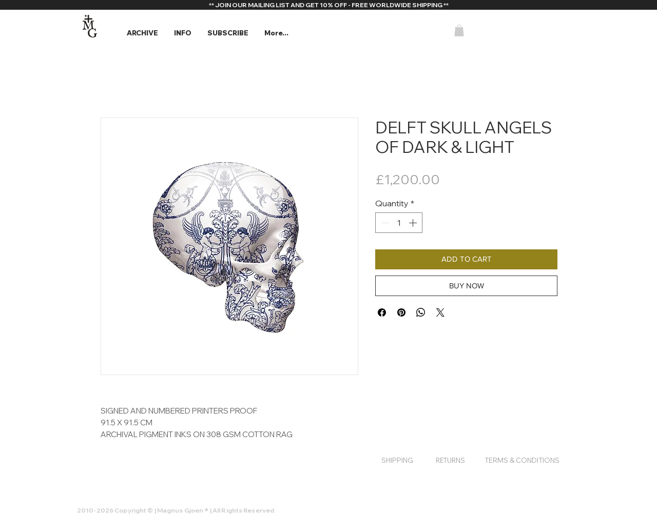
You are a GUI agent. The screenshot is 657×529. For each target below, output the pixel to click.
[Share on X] (440, 312)
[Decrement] (384, 222)
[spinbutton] (399, 222)
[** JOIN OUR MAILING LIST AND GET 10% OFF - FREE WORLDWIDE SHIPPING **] (328, 5)
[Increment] (414, 222)
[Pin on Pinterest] (401, 312)
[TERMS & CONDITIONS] (522, 460)
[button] (142, 33)
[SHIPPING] (397, 460)
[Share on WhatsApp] (421, 312)
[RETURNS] (450, 460)
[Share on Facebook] (382, 312)
